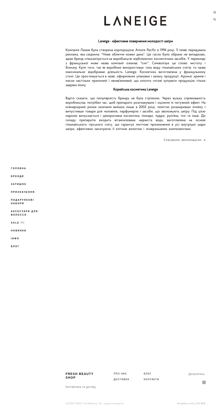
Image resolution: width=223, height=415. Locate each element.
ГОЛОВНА (18, 168)
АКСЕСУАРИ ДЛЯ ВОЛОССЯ (24, 213)
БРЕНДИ (17, 176)
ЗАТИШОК (18, 184)
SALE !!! (18, 223)
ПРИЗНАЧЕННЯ (23, 192)
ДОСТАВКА (121, 379)
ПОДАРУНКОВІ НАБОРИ (22, 202)
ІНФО (15, 238)
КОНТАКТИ (151, 379)
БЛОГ (15, 246)
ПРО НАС (120, 373)
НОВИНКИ (18, 230)
